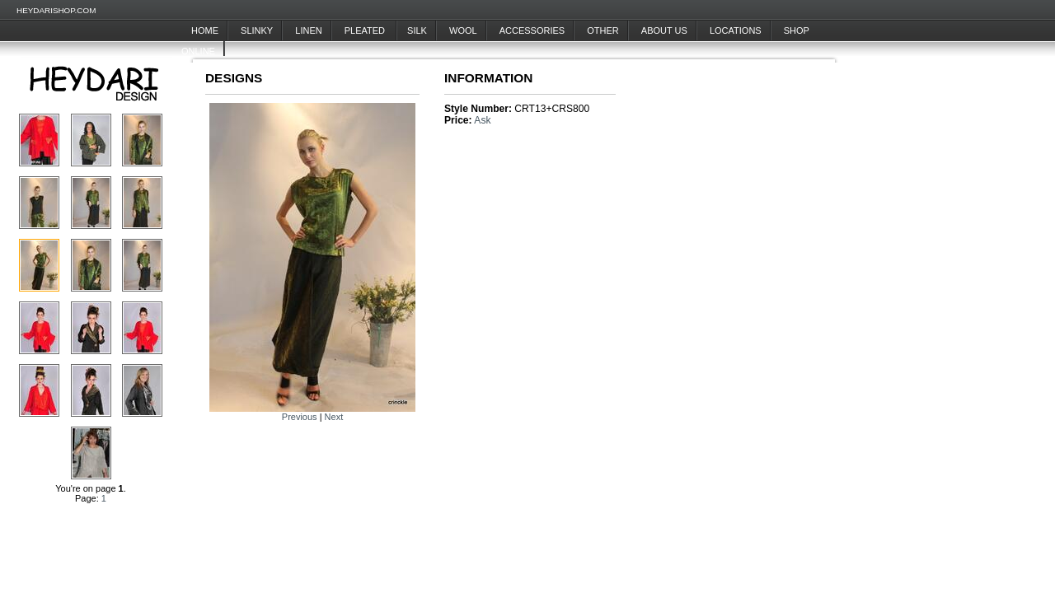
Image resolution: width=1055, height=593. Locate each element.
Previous (299, 417)
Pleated (366, 30)
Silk (417, 30)
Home (204, 30)
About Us (664, 30)
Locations (736, 30)
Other (603, 30)
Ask (482, 120)
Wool (463, 30)
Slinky (257, 30)
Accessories (532, 30)
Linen (308, 30)
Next (334, 417)
